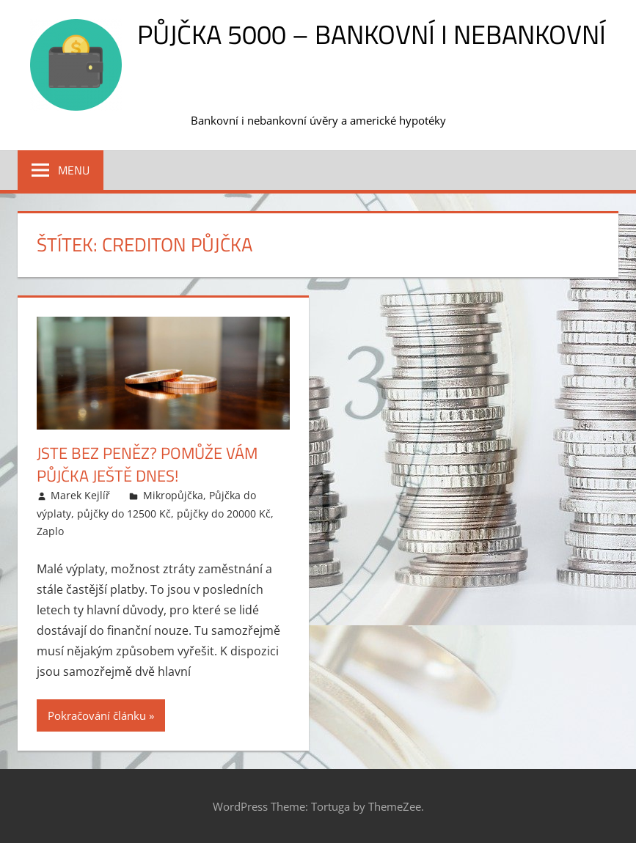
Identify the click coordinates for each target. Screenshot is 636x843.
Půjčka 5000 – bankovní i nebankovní (371, 34)
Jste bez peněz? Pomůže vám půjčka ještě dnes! (147, 464)
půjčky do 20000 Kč (224, 513)
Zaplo (50, 531)
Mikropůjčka (173, 495)
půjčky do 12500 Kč (124, 513)
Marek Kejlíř (80, 495)
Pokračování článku (97, 715)
